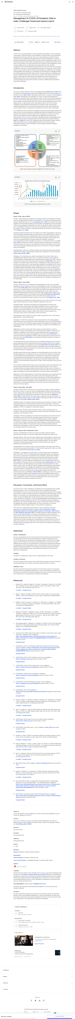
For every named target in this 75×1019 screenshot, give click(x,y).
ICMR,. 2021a (17, 253)
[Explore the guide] (40, 943)
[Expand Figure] (58, 131)
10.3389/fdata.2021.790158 (23, 824)
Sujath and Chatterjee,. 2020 (46, 511)
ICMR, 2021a (48, 294)
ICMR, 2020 (44, 344)
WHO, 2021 (27, 95)
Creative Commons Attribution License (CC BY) (35, 874)
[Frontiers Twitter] (35, 1000)
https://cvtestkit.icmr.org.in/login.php (27, 675)
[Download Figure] (55, 131)
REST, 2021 (17, 460)
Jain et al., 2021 (35, 449)
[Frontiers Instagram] (44, 1000)
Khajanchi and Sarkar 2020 (26, 512)
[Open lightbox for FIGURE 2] (37, 193)
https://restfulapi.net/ (43, 763)
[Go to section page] (37, 954)
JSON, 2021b (37, 472)
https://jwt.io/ (49, 727)
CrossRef (18, 590)
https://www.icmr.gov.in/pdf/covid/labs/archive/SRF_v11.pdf (33, 691)
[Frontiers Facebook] (31, 1000)
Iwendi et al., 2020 (50, 509)
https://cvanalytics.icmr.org (24, 659)
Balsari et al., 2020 (23, 230)
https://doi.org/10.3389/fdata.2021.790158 (29, 16)
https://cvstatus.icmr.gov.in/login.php (26, 667)
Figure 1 (15, 120)
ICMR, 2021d (28, 337)
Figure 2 (22, 120)
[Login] (73, 2)
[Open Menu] (2, 2)
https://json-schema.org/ (23, 720)
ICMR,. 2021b (25, 253)
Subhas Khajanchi (18, 857)
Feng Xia (15, 852)
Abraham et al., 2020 (41, 222)
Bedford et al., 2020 (52, 91)
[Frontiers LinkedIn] (39, 1000)
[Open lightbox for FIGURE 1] (37, 152)
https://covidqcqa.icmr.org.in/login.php (27, 683)
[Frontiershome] (9, 2)
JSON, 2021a (49, 462)
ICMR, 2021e (49, 261)
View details (57, 42)
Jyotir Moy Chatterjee (19, 860)
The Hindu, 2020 (53, 344)
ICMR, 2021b (56, 294)
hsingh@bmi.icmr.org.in (39, 883)
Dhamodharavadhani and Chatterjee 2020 (25, 511)
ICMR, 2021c (53, 334)
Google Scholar (26, 590)
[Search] (69, 2)
